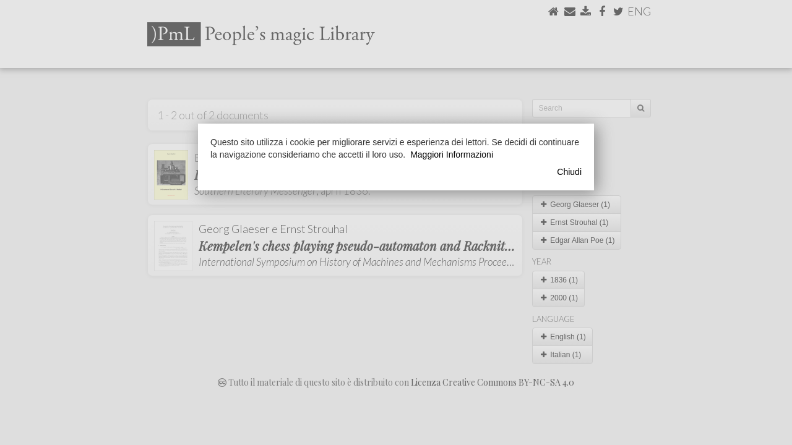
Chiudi (569, 172)
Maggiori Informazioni (451, 154)
